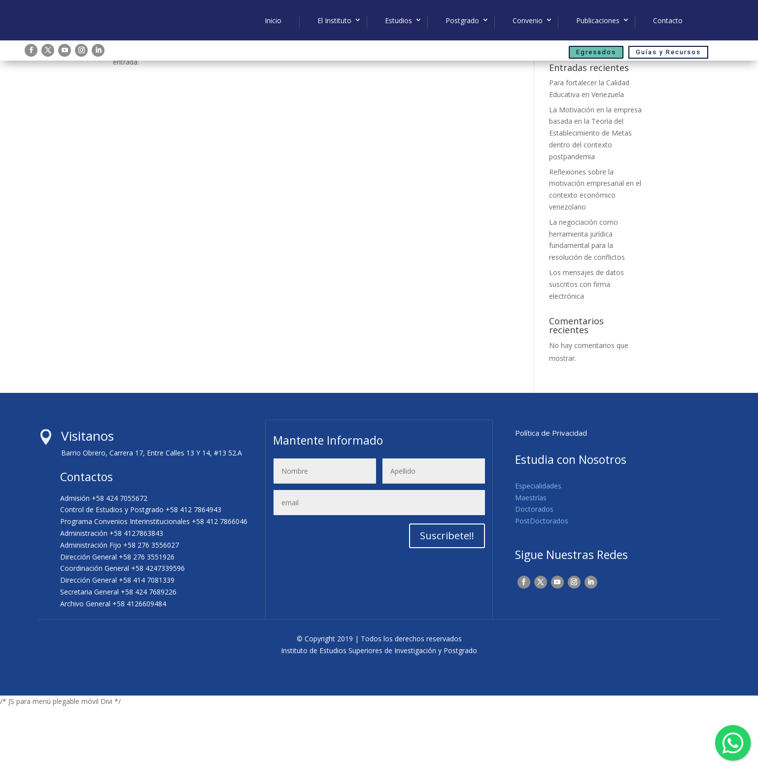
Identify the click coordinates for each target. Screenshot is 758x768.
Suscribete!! (447, 596)
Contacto (668, 20)
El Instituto (334, 20)
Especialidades (538, 546)
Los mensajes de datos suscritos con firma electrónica (586, 344)
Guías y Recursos (668, 52)
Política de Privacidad (551, 493)
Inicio (273, 20)
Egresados (596, 52)
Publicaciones (598, 20)
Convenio (528, 20)
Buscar (629, 99)
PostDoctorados (541, 581)
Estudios (398, 20)
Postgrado (462, 20)
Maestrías (531, 558)
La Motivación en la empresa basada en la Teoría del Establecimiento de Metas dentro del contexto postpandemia (595, 194)
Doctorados (534, 570)
